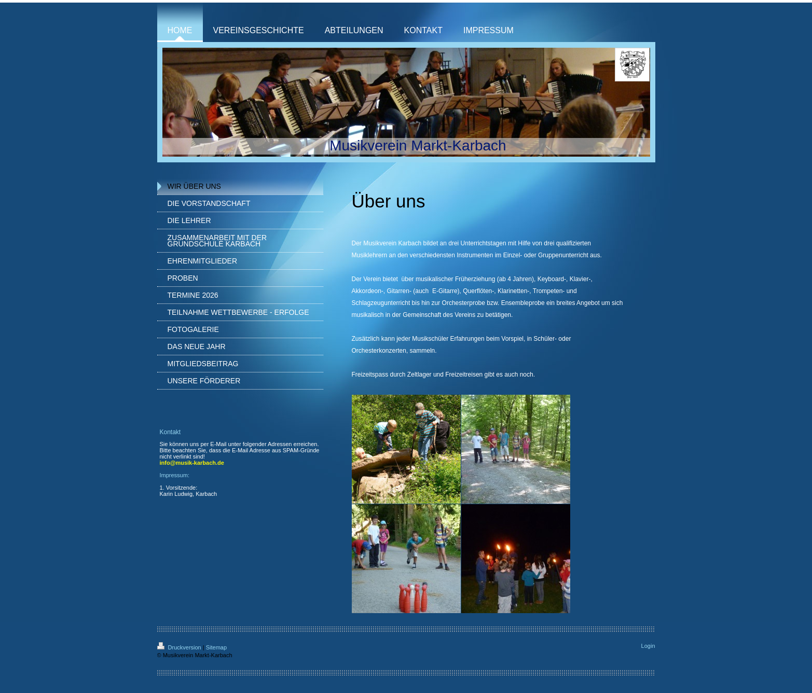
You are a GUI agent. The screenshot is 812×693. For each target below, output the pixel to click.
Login (648, 646)
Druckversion (180, 647)
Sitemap (216, 647)
